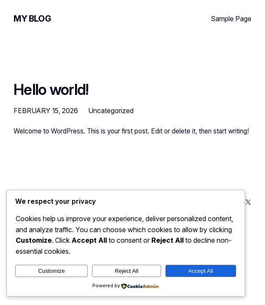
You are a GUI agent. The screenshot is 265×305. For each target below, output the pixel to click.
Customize (51, 271)
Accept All (200, 271)
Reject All (127, 271)
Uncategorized (111, 110)
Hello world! (51, 90)
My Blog (32, 19)
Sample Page (231, 18)
